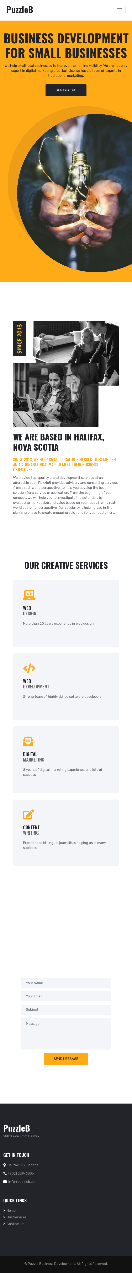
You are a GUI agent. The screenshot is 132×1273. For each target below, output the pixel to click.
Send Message (66, 1059)
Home (9, 1211)
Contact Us (13, 1224)
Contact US (66, 90)
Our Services (14, 1217)
